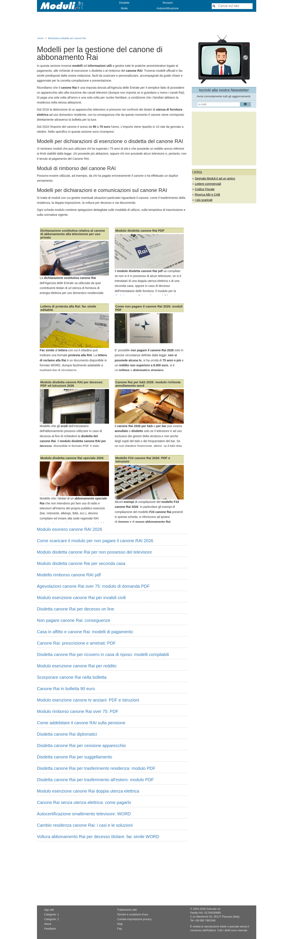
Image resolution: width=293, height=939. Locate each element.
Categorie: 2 (51, 919)
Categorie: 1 (51, 914)
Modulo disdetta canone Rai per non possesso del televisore (94, 552)
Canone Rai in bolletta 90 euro (66, 688)
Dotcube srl (213, 908)
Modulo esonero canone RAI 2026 (69, 529)
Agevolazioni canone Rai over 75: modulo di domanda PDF (93, 586)
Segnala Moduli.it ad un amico (215, 178)
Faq (119, 928)
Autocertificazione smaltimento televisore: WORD (84, 813)
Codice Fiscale (205, 189)
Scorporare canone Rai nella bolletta (72, 677)
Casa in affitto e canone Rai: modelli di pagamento (85, 631)
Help (120, 923)
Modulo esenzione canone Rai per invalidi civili (81, 597)
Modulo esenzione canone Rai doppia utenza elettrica (88, 791)
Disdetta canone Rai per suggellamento (74, 757)
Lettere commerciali (208, 184)
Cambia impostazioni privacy (134, 919)
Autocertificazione (167, 8)
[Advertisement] (146, 23)
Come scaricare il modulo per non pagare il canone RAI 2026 (95, 540)
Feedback (50, 928)
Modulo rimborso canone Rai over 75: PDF (77, 711)
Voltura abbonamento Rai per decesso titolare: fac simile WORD (98, 836)
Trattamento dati (127, 909)
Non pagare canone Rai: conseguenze (73, 620)
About (47, 923)
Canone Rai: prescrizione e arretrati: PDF (76, 643)
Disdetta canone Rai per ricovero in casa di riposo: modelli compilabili (103, 654)
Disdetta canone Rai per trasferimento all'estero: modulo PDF (95, 779)
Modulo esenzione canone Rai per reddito (77, 666)
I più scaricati (203, 200)
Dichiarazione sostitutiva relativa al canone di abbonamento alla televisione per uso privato (72, 234)
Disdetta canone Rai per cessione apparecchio (81, 745)
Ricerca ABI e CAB (207, 194)
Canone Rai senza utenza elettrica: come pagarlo (84, 802)
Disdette (124, 2)
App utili (49, 909)
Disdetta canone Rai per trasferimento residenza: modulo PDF (96, 768)
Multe (124, 8)
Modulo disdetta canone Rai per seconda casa (81, 563)
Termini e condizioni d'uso (132, 914)
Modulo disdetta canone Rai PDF (139, 230)
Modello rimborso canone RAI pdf (69, 574)
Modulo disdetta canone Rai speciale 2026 (72, 458)
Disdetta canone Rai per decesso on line (75, 609)
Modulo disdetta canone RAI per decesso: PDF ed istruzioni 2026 (71, 383)
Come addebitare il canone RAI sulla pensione (81, 722)
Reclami (168, 2)
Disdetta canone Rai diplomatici (67, 734)
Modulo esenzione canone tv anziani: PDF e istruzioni (88, 700)
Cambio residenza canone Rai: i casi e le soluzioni (85, 825)
